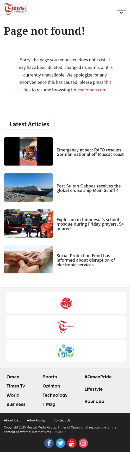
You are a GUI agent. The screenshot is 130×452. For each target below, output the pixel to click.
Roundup (94, 401)
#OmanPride (98, 377)
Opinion (51, 386)
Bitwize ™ (59, 432)
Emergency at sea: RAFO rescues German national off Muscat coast (90, 151)
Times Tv (16, 386)
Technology (54, 395)
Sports (49, 377)
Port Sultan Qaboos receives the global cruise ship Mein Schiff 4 (89, 188)
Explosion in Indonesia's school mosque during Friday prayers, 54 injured (90, 224)
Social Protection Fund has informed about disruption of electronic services (86, 260)
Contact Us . (62, 420)
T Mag (48, 404)
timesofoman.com (89, 89)
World (13, 395)
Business (16, 404)
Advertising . (36, 420)
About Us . (12, 420)
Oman (13, 377)
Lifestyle (93, 389)
